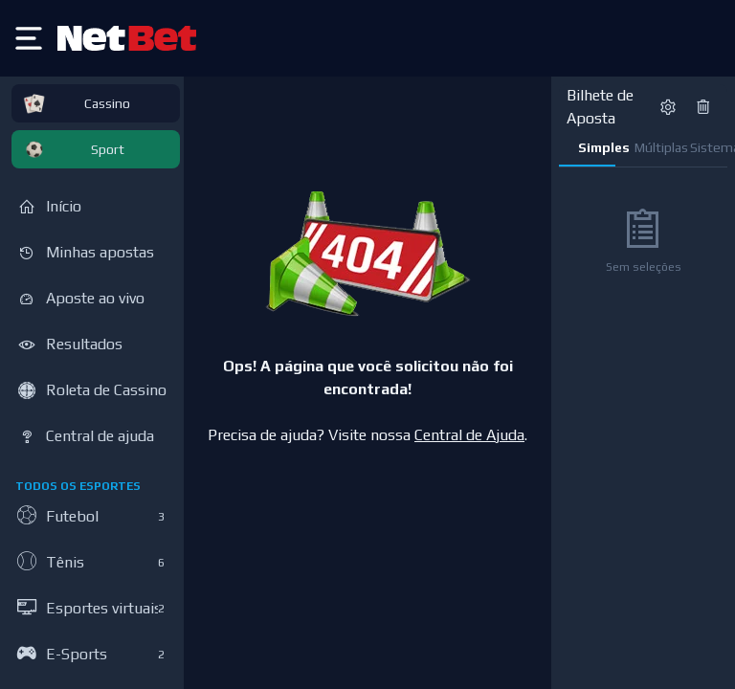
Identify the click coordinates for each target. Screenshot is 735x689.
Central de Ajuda (469, 435)
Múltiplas (653, 147)
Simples (596, 147)
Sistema (708, 147)
